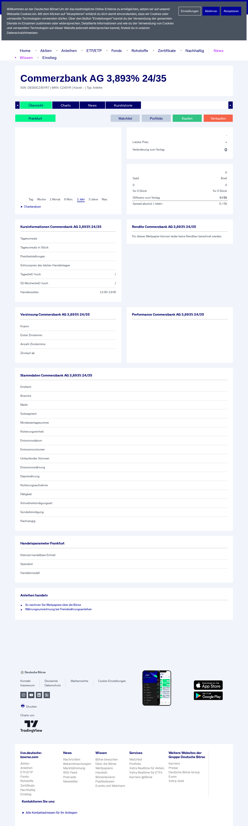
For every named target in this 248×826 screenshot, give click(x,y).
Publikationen (105, 781)
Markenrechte (79, 681)
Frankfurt (35, 118)
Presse (174, 772)
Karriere (174, 767)
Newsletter (70, 781)
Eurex (173, 781)
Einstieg (49, 57)
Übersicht (36, 105)
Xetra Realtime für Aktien (147, 768)
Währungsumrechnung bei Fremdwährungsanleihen (58, 609)
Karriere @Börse (142, 777)
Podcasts (69, 777)
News (217, 50)
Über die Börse (106, 764)
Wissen (26, 57)
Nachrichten (71, 759)
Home (25, 50)
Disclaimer (51, 681)
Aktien (45, 50)
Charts (65, 105)
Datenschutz (53, 685)
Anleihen (67, 50)
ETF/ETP (93, 50)
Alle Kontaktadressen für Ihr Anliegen (50, 812)
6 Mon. (68, 199)
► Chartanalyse (30, 206)
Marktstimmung (74, 768)
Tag (30, 199)
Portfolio (156, 118)
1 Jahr (81, 199)
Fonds (116, 50)
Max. (105, 199)
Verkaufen (218, 118)
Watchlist (125, 118)
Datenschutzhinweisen (22, 33)
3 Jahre (93, 199)
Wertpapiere (104, 768)
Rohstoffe (139, 50)
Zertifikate (165, 50)
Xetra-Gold (177, 785)
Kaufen (187, 118)
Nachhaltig (193, 50)
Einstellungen (190, 11)
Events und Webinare (111, 786)
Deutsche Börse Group (185, 776)
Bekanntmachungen (77, 764)
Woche (41, 199)
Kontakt (25, 681)
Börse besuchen (107, 759)
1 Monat (54, 199)
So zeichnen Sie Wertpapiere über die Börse (54, 605)
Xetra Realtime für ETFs (147, 772)
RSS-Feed (70, 772)
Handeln (101, 772)
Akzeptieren (231, 11)
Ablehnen (211, 11)
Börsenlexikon (106, 777)
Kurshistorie (123, 105)
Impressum (27, 685)
